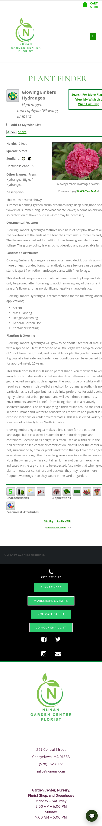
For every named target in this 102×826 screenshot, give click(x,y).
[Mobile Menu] (93, 36)
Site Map (48, 521)
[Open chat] (92, 816)
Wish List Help (88, 104)
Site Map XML (64, 521)
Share (22, 132)
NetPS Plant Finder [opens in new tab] (56, 527)
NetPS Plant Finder (87, 191)
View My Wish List (88, 99)
